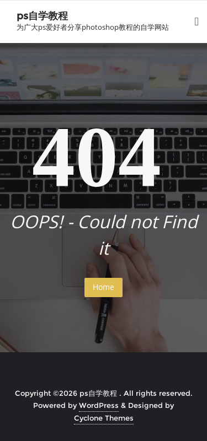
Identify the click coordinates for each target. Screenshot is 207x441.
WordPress (99, 405)
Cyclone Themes (104, 417)
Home (103, 287)
